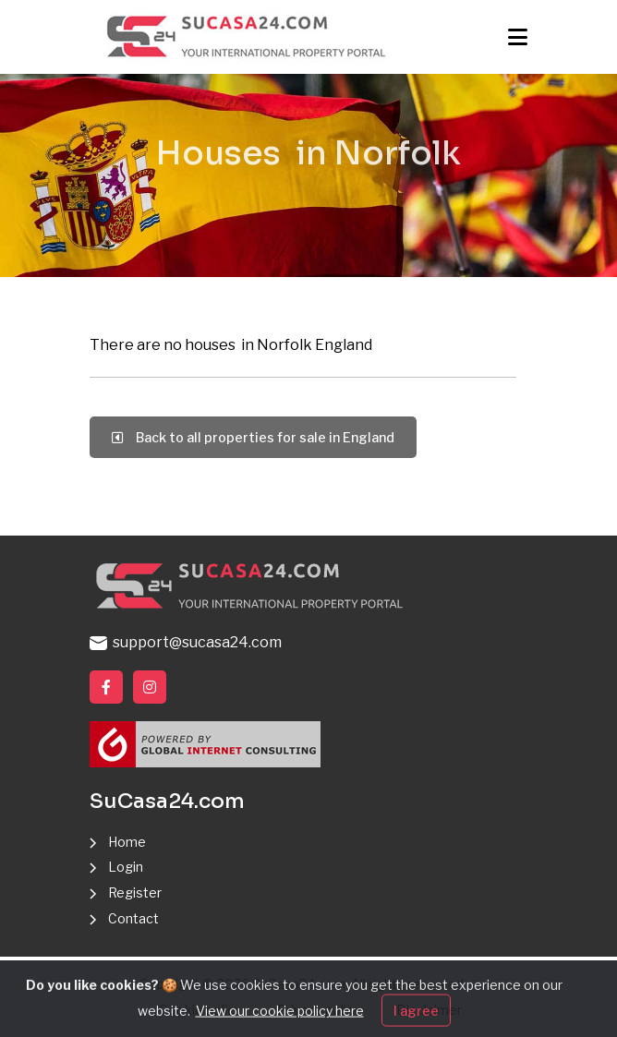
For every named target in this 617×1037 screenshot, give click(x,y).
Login (125, 866)
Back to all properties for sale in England (253, 437)
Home (127, 842)
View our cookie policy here (280, 1023)
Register (135, 892)
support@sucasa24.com (186, 642)
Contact (133, 918)
